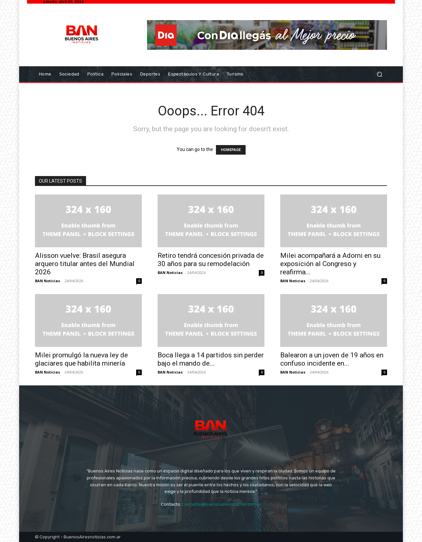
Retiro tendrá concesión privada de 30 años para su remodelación (211, 260)
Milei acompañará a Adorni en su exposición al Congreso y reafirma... (330, 264)
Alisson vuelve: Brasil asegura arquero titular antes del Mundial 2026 (85, 264)
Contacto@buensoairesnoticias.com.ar (221, 504)
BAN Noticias (47, 280)
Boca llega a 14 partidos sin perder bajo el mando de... (211, 359)
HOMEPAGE (231, 150)
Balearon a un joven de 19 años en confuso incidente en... (331, 359)
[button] (379, 74)
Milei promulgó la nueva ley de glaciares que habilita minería (81, 359)
